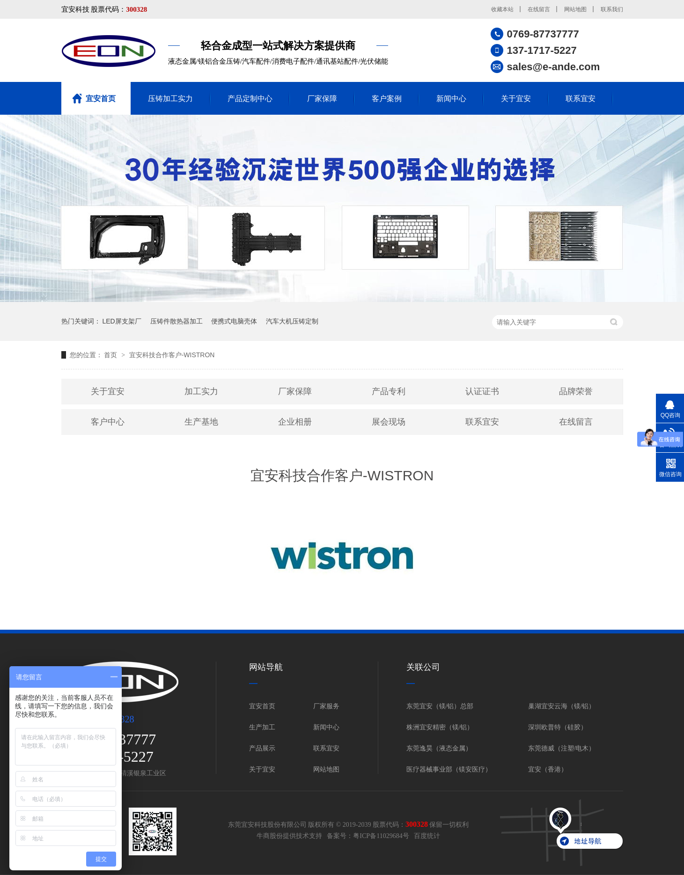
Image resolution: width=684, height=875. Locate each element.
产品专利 (388, 391)
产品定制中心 (250, 99)
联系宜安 (581, 99)
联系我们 (612, 9)
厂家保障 (322, 99)
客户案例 (387, 99)
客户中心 (108, 421)
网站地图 (575, 9)
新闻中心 (451, 99)
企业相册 (295, 421)
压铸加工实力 (170, 99)
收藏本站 (502, 9)
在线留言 (539, 9)
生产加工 (262, 727)
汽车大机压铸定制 (292, 321)
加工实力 (201, 391)
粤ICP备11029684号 (381, 835)
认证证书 (482, 391)
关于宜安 (516, 99)
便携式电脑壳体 (234, 321)
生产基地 (201, 421)
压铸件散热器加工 (176, 321)
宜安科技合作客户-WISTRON (172, 355)
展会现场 (388, 421)
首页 (111, 355)
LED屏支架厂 (121, 321)
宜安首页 (101, 99)
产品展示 (262, 748)
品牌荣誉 (576, 391)
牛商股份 (270, 835)
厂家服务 (326, 706)
